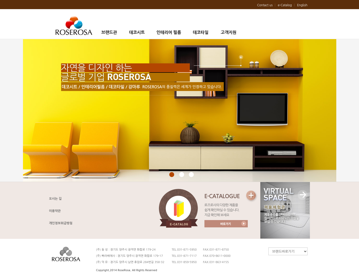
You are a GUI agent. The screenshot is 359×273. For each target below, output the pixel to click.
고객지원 (228, 32)
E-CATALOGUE (222, 196)
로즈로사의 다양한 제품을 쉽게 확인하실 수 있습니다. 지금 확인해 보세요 (221, 210)
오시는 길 (55, 198)
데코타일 (200, 32)
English (302, 5)
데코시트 (137, 32)
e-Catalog (285, 5)
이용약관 (55, 211)
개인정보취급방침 (61, 223)
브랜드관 (109, 32)
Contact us (265, 5)
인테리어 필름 (168, 32)
